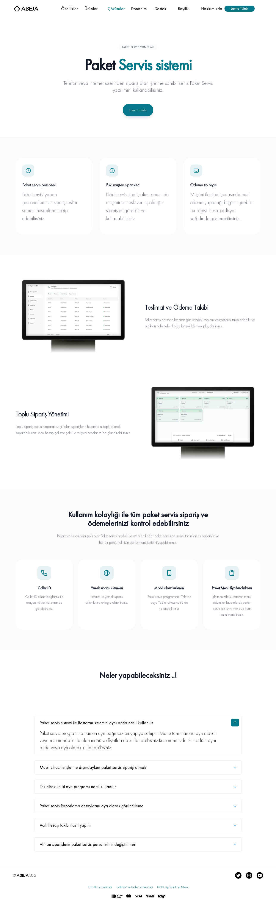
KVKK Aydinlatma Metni (172, 888)
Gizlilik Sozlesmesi (100, 888)
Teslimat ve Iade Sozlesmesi (134, 888)
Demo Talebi (138, 110)
